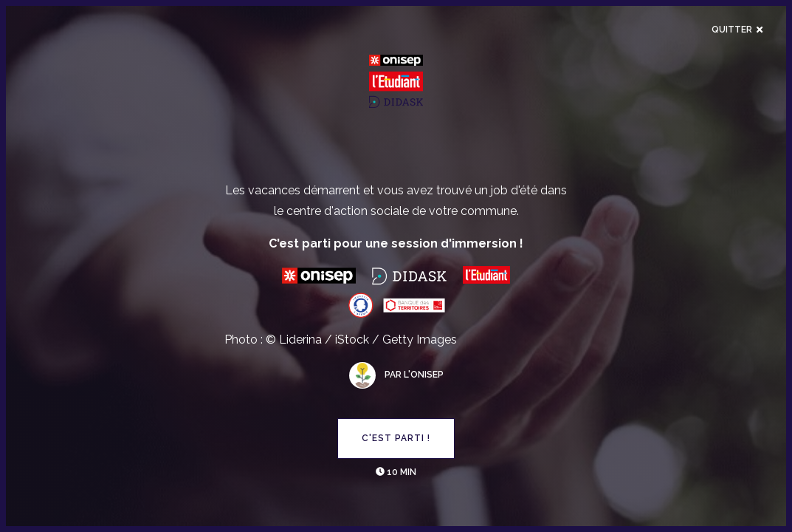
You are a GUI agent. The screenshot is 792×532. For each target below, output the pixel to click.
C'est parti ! (396, 438)
